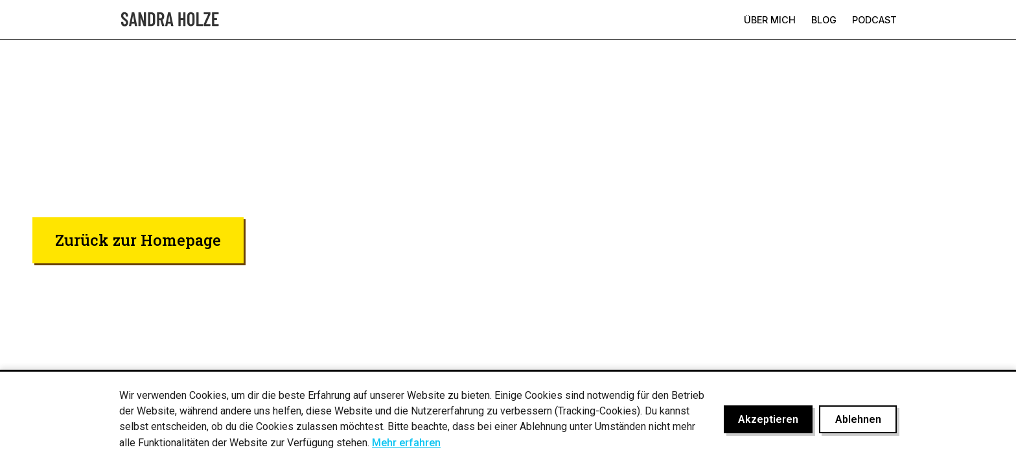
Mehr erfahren (406, 443)
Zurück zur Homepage (138, 240)
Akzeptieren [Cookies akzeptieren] (768, 419)
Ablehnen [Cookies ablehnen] (858, 419)
